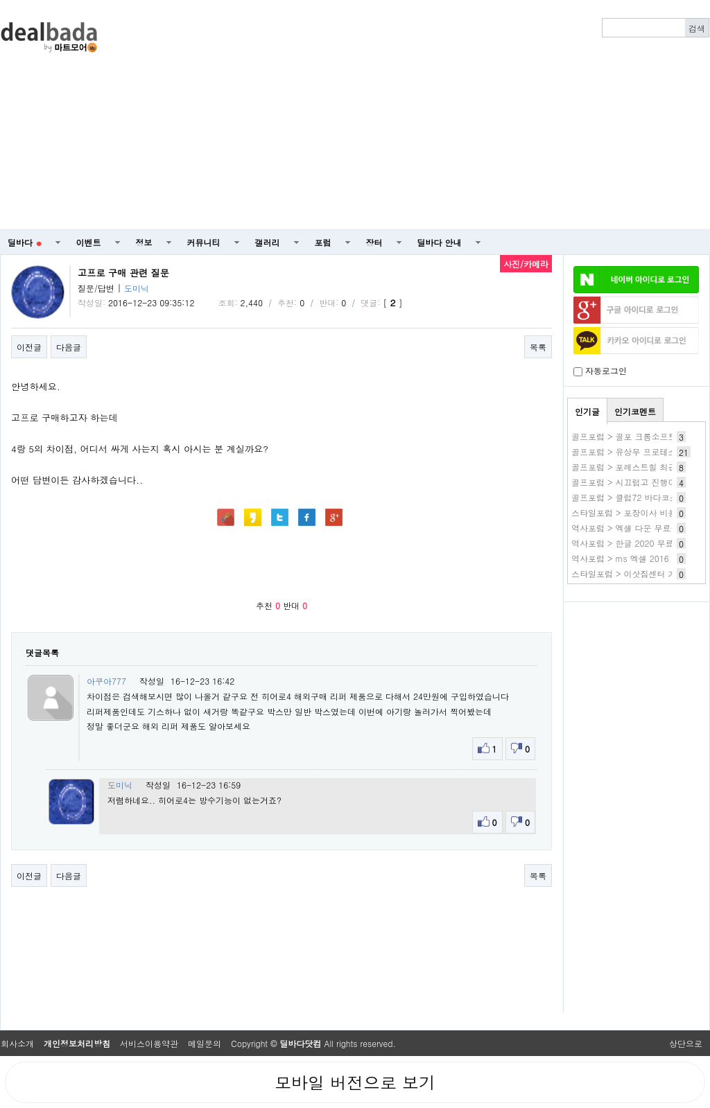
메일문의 (204, 1043)
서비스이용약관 (149, 1043)
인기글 (587, 411)
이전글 (29, 347)
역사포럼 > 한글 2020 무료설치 (631, 543)
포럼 (323, 242)
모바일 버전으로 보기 (355, 1082)
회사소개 (17, 1043)
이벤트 (88, 242)
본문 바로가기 (0, 0)
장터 (374, 242)
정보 (144, 242)
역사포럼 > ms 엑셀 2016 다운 (630, 558)
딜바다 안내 (439, 242)
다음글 (68, 347)
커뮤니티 (203, 242)
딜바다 (25, 242)
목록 (538, 347)
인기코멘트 (635, 411)
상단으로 (685, 1043)
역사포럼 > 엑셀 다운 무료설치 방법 (639, 528)
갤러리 (267, 242)
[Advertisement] (412, 115)
